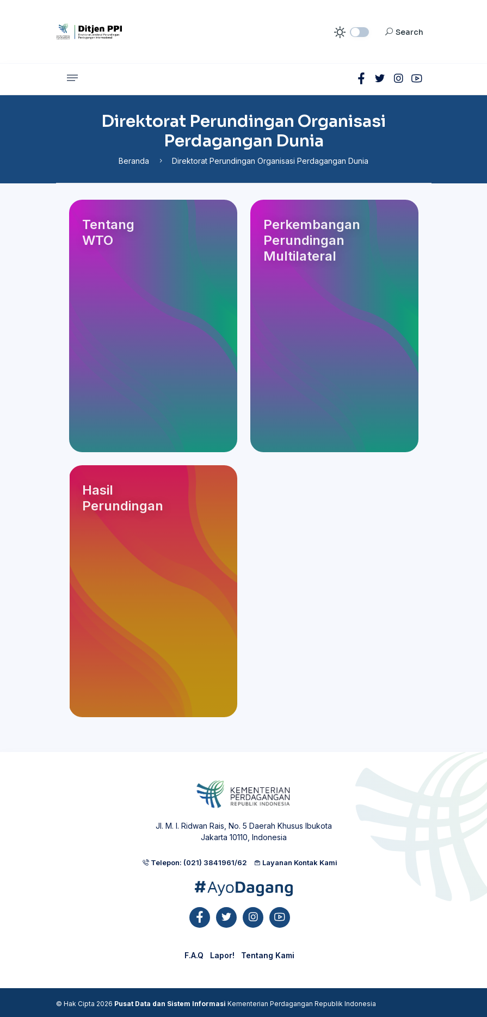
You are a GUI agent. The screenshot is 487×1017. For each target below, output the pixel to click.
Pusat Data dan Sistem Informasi (170, 1004)
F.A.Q (194, 955)
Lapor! (222, 955)
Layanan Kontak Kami (295, 862)
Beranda (134, 160)
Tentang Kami (267, 955)
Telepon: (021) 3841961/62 (194, 862)
